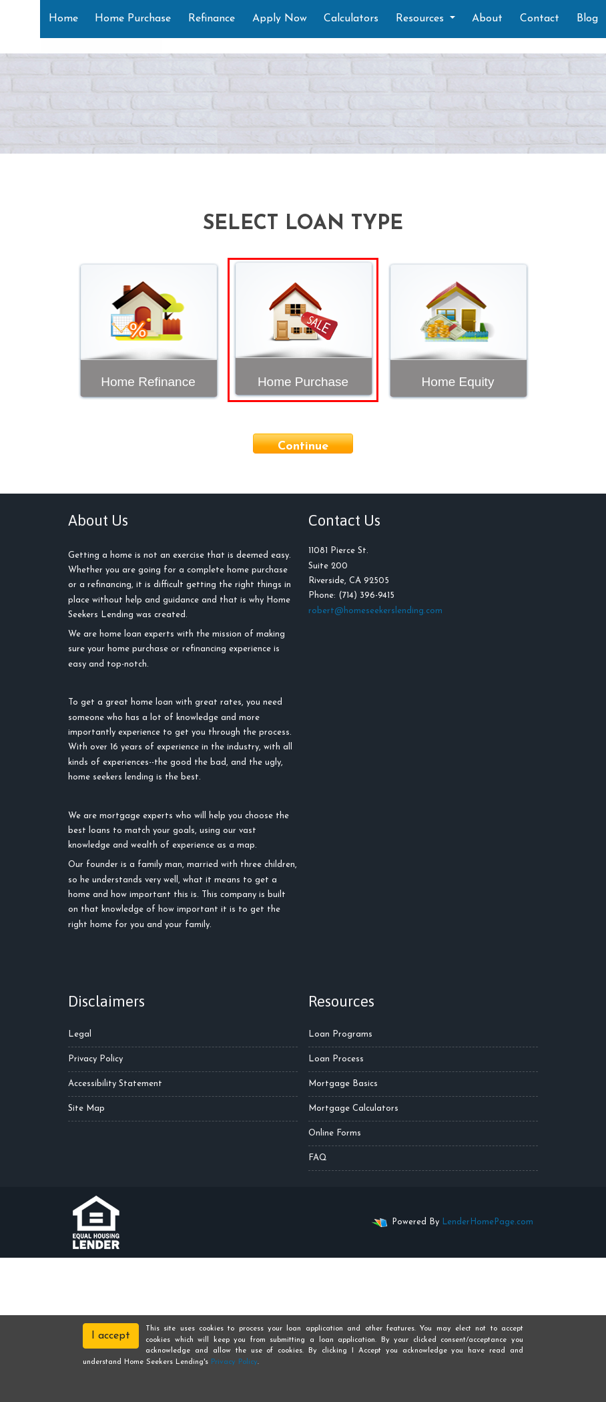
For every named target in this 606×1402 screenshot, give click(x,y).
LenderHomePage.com (487, 1222)
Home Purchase (133, 18)
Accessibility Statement (115, 1083)
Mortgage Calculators (353, 1108)
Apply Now (279, 18)
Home (63, 18)
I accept (110, 1336)
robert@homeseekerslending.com (375, 610)
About (487, 18)
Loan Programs (340, 1034)
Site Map (86, 1108)
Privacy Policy (95, 1059)
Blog (587, 18)
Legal (79, 1034)
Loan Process (336, 1059)
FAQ (317, 1158)
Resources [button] (421, 18)
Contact (539, 18)
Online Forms (334, 1133)
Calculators (351, 18)
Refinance (211, 18)
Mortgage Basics (343, 1083)
